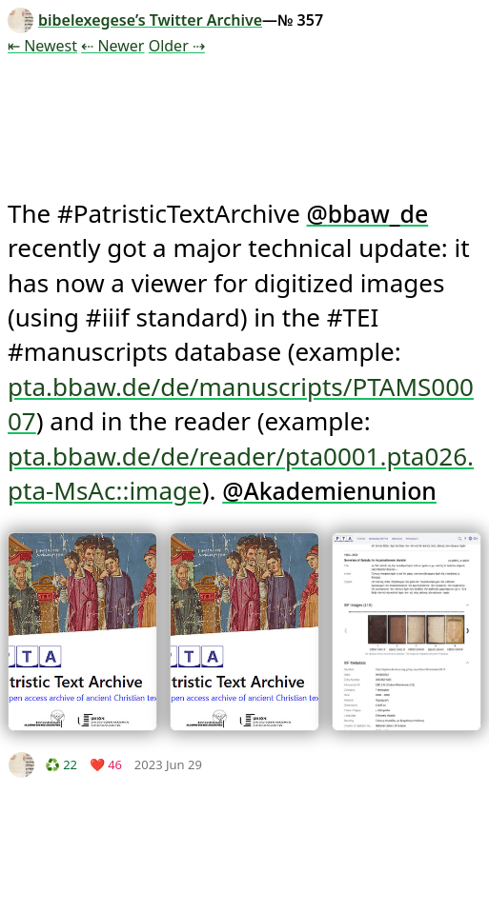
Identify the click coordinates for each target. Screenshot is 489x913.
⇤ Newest (42, 45)
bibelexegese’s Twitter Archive (135, 20)
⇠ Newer (112, 45)
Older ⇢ (177, 45)
